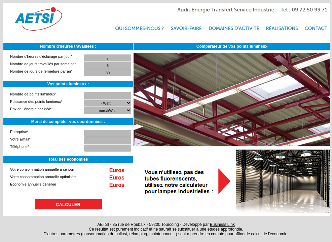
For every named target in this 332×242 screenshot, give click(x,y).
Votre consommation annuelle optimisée (43, 177)
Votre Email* (20, 139)
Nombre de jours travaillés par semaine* (43, 64)
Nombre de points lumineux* (33, 94)
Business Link (222, 224)
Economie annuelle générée (33, 184)
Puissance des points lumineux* (36, 101)
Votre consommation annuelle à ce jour (42, 169)
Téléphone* (19, 147)
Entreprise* (19, 132)
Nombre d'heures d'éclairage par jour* (41, 56)
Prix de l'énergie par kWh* (31, 109)
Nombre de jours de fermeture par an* (41, 71)
